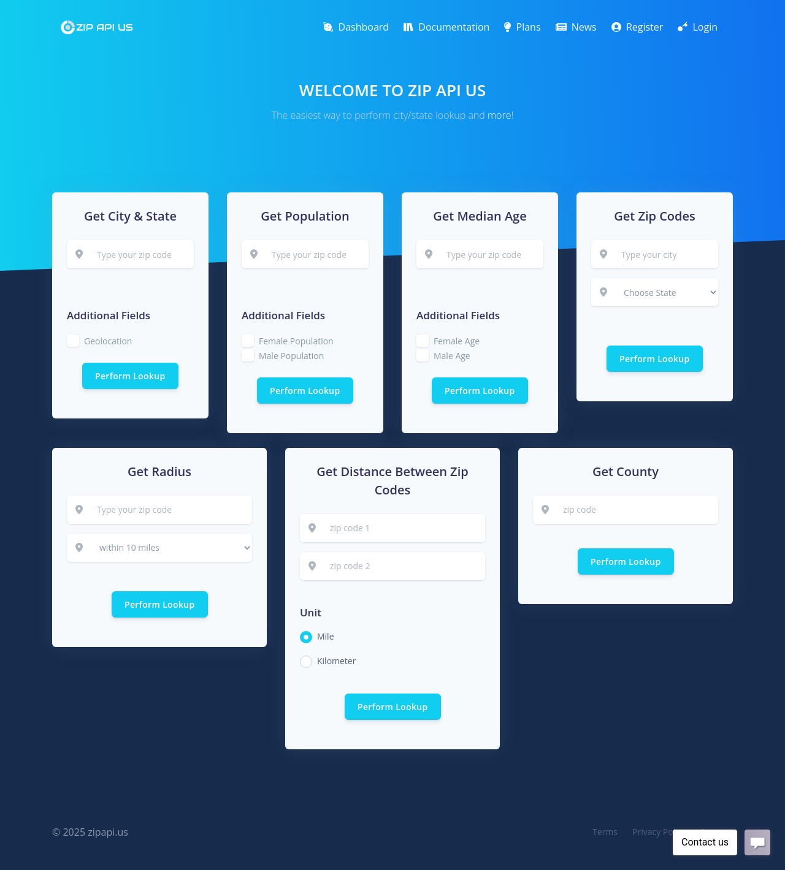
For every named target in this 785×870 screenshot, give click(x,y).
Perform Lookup (130, 376)
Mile (325, 636)
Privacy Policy (659, 832)
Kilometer (336, 661)
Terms (605, 832)
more (499, 115)
